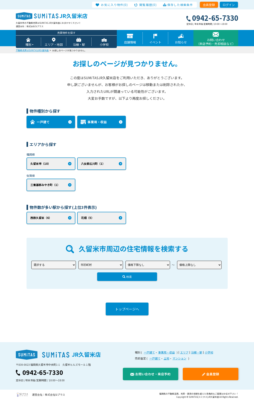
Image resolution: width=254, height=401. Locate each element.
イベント (155, 42)
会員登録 (209, 5)
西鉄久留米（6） (41, 218)
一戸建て (149, 353)
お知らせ (181, 42)
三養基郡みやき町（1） (45, 185)
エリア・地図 (54, 44)
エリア (184, 353)
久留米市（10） (40, 164)
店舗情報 (130, 42)
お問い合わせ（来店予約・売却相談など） (215, 42)
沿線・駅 (79, 44)
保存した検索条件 (180, 5)
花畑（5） (87, 218)
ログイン (229, 5)
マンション (179, 358)
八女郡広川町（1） (93, 164)
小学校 (104, 44)
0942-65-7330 (42, 372)
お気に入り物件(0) (114, 5)
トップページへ (127, 309)
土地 (166, 358)
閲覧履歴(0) (148, 5)
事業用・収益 (166, 353)
